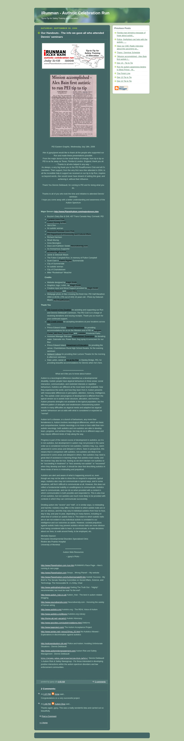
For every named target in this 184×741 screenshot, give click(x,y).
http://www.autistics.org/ (51, 609)
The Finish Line (123, 73)
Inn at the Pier (72, 360)
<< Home (44, 722)
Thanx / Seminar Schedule (128, 52)
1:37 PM (47, 694)
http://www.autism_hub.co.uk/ (54, 595)
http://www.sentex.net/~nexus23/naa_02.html (60, 632)
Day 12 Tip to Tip (124, 81)
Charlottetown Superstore (83, 336)
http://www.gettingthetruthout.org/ (55, 587)
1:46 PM (47, 704)
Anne (57, 694)
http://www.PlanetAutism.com (53, 573)
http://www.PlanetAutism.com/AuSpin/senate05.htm (63, 577)
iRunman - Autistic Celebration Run (75, 13)
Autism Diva (60, 704)
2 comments (100, 681)
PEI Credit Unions (55, 322)
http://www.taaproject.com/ (52, 627)
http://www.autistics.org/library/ (54, 614)
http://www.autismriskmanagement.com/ (58, 651)
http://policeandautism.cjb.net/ (54, 643)
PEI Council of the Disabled (59, 310)
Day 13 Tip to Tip (124, 77)
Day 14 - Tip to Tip (125, 63)
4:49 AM (61, 681)
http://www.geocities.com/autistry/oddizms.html (61, 623)
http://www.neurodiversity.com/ (54, 602)
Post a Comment (49, 716)
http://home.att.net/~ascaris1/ (53, 618)
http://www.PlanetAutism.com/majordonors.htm (76, 212)
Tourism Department (75, 328)
